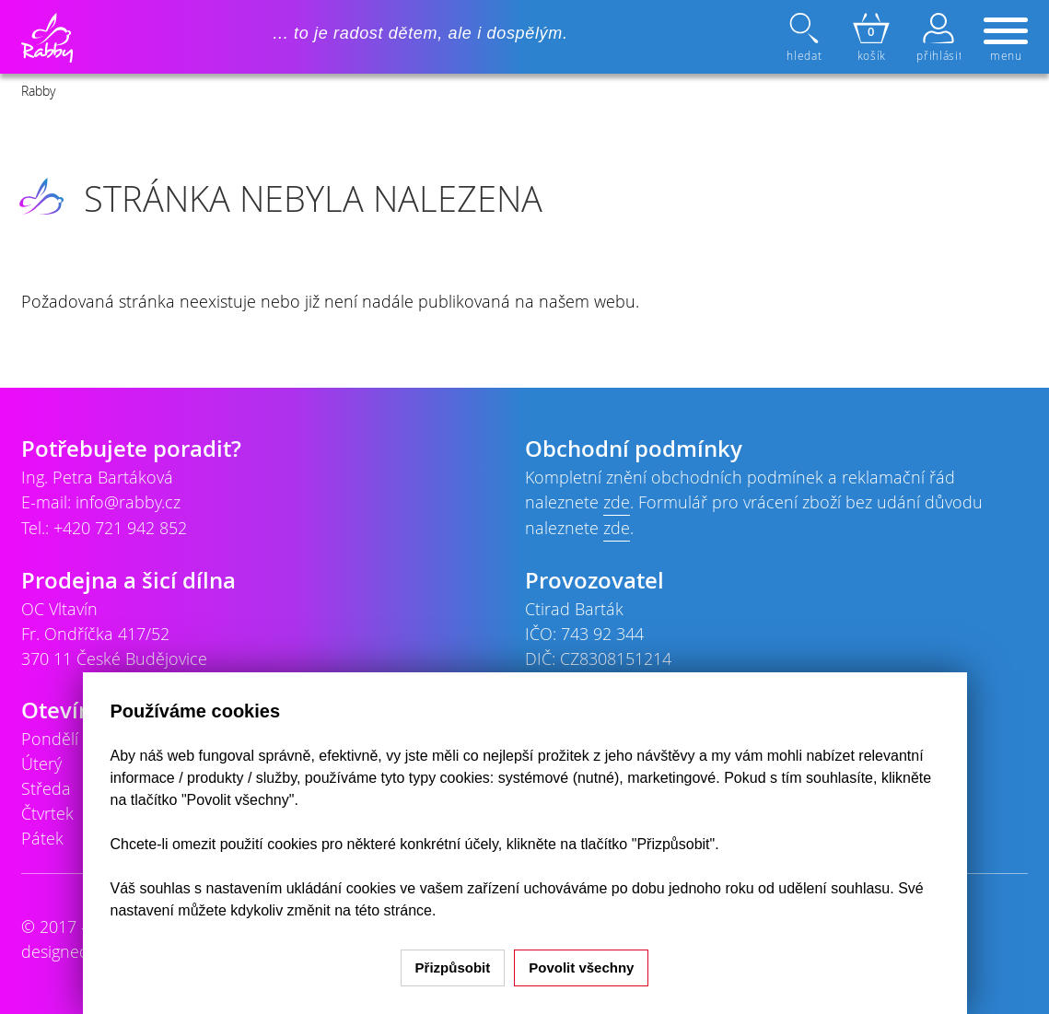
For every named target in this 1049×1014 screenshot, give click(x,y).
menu (1006, 40)
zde (616, 502)
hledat (806, 38)
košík (871, 38)
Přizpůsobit (453, 967)
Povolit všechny (581, 967)
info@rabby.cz (128, 502)
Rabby (38, 90)
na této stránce (383, 910)
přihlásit (938, 38)
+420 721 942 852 (120, 528)
